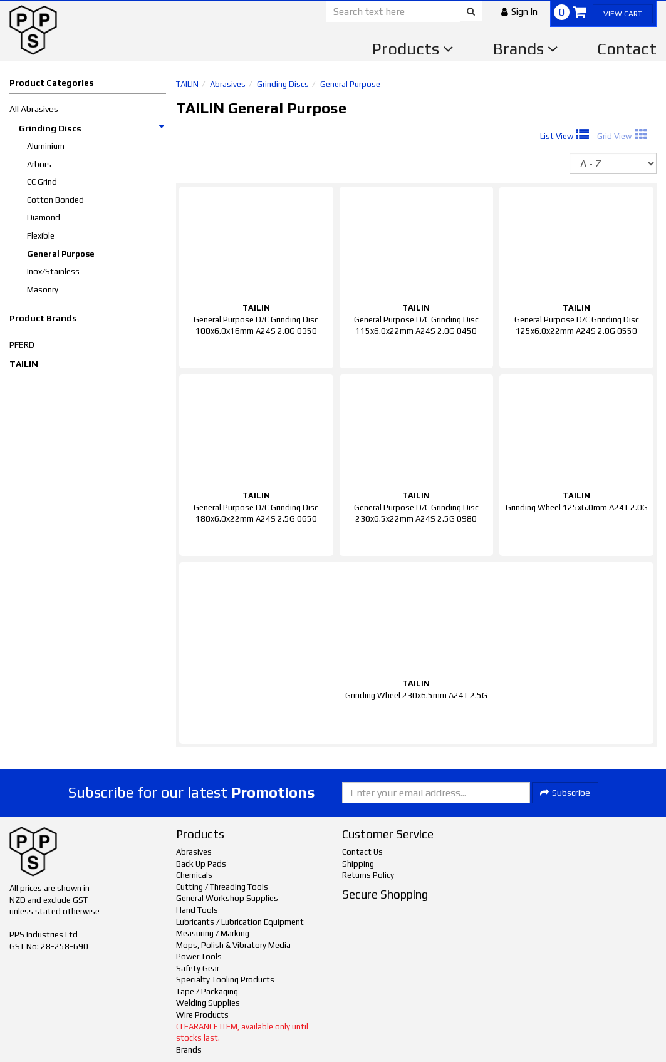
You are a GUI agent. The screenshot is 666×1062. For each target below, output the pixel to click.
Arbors (39, 164)
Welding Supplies (208, 1003)
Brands (525, 48)
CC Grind (42, 182)
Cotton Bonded (55, 200)
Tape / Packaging (207, 991)
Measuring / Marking (212, 933)
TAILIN (23, 364)
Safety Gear (197, 968)
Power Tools (199, 956)
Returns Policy (368, 875)
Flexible (41, 235)
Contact (627, 48)
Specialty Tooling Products (225, 979)
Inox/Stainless (53, 271)
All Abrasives (33, 109)
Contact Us (362, 852)
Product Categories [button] (51, 83)
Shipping (358, 864)
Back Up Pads (201, 864)
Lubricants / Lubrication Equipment (240, 922)
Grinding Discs (92, 128)
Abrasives (228, 84)
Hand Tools (197, 910)
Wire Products (202, 1014)
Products (413, 48)
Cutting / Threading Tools (222, 887)
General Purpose (61, 254)
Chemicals (194, 875)
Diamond (43, 217)
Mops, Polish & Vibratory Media (233, 945)
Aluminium (46, 146)
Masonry (42, 289)
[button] (519, 11)
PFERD (21, 344)
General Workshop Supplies (227, 898)
